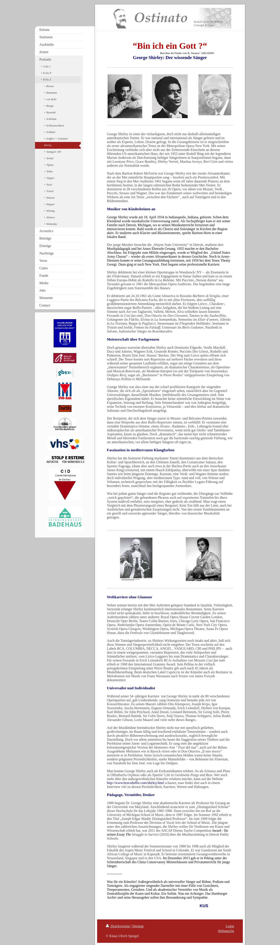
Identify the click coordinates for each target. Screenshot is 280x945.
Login (230, 926)
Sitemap (138, 926)
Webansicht (226, 931)
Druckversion (118, 926)
